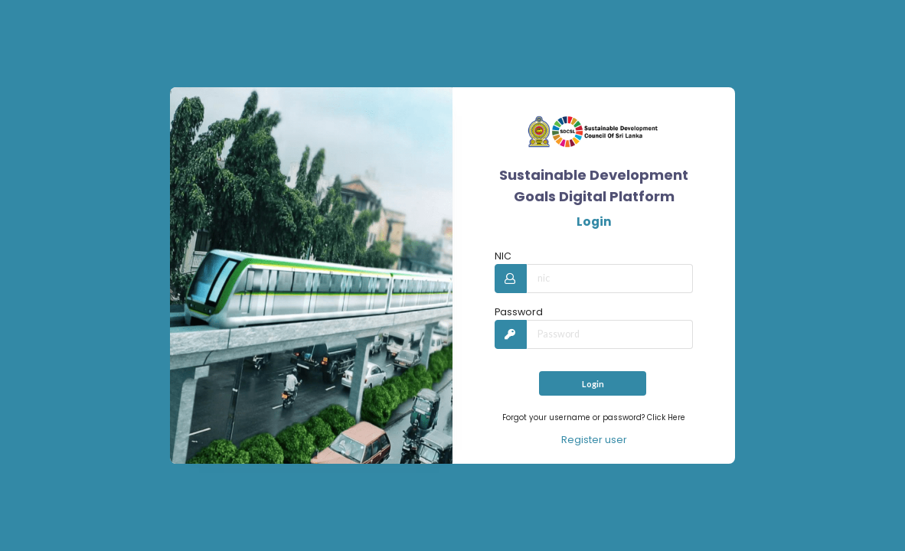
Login (593, 384)
